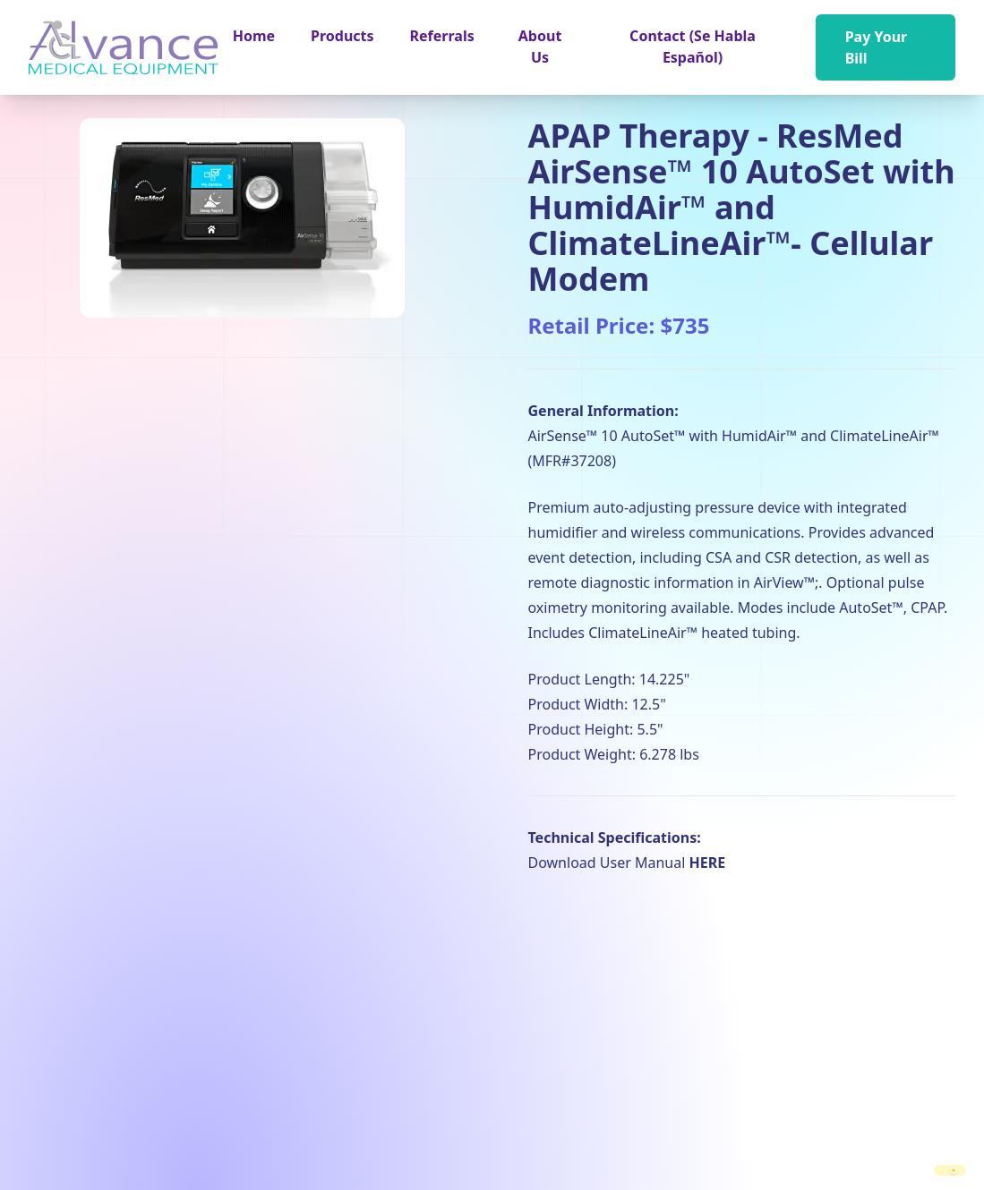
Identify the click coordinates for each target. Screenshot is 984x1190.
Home (254, 36)
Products (342, 36)
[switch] (950, 1170)
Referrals (442, 36)
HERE (707, 862)
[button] (342, 36)
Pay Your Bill (876, 47)
